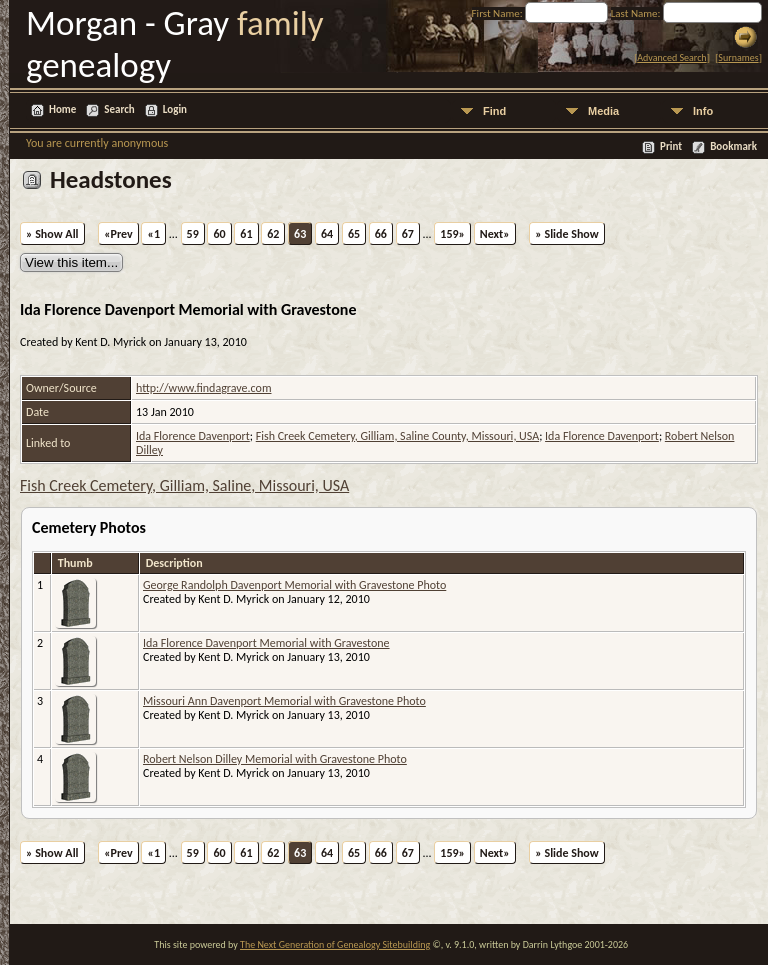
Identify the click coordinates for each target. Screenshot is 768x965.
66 (381, 234)
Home (62, 109)
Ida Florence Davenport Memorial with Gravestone (266, 643)
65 (354, 234)
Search (119, 109)
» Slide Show (566, 234)
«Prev (118, 234)
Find (494, 111)
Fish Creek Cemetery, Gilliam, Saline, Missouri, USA (184, 485)
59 (193, 234)
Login (175, 109)
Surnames (738, 57)
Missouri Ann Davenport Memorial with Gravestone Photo (284, 701)
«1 (153, 234)
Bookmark (733, 146)
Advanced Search (671, 57)
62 (273, 234)
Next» (495, 234)
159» (452, 234)
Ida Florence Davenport (193, 436)
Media (603, 111)
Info (703, 111)
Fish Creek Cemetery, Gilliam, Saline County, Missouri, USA (397, 436)
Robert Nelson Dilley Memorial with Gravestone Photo (275, 759)
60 (219, 234)
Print (671, 146)
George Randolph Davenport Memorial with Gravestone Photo (294, 585)
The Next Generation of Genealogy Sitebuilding (335, 944)
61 (246, 234)
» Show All (52, 234)
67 (408, 234)
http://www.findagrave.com (203, 388)
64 (327, 234)
